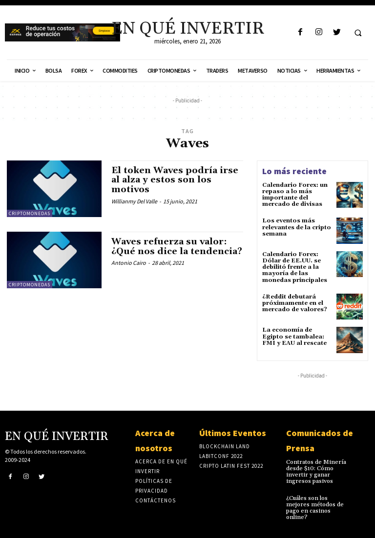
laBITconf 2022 (221, 456)
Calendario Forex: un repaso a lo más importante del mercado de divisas (295, 194)
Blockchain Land (224, 446)
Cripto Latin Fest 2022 (231, 465)
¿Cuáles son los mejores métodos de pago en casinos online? (315, 508)
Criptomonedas (29, 213)
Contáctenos (155, 500)
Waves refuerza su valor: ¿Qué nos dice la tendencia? (176, 246)
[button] (358, 32)
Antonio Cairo (128, 262)
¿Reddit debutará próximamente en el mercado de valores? (294, 303)
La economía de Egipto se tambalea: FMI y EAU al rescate (294, 336)
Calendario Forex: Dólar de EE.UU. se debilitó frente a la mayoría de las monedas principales (294, 267)
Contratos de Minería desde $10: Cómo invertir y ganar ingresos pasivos (316, 471)
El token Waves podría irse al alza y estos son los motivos (174, 180)
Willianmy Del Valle (134, 201)
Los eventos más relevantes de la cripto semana (296, 227)
